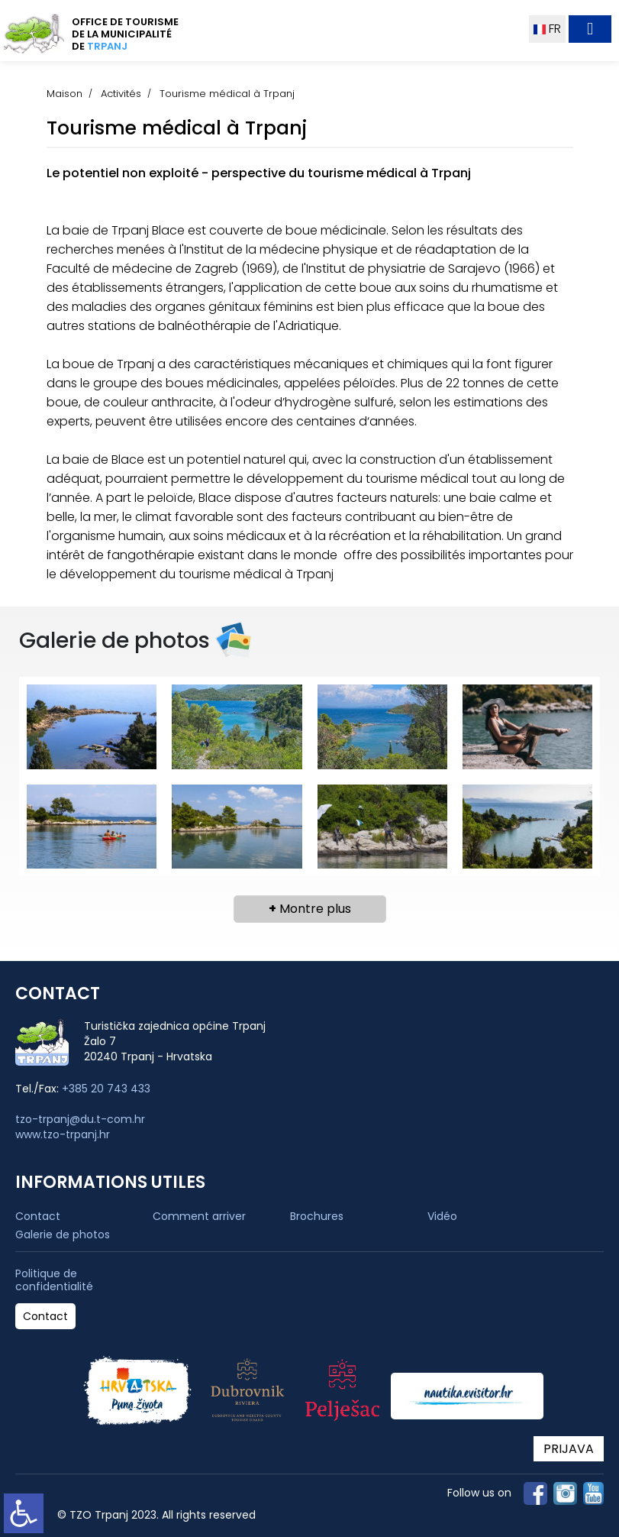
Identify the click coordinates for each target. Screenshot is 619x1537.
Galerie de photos (62, 1234)
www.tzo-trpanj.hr (62, 1134)
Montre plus (310, 908)
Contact (37, 1216)
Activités (121, 93)
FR (547, 28)
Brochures (316, 1216)
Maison (64, 93)
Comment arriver (199, 1216)
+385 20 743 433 (106, 1088)
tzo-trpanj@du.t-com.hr (80, 1119)
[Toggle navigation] (590, 29)
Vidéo (442, 1216)
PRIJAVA (568, 1449)
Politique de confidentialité (54, 1280)
